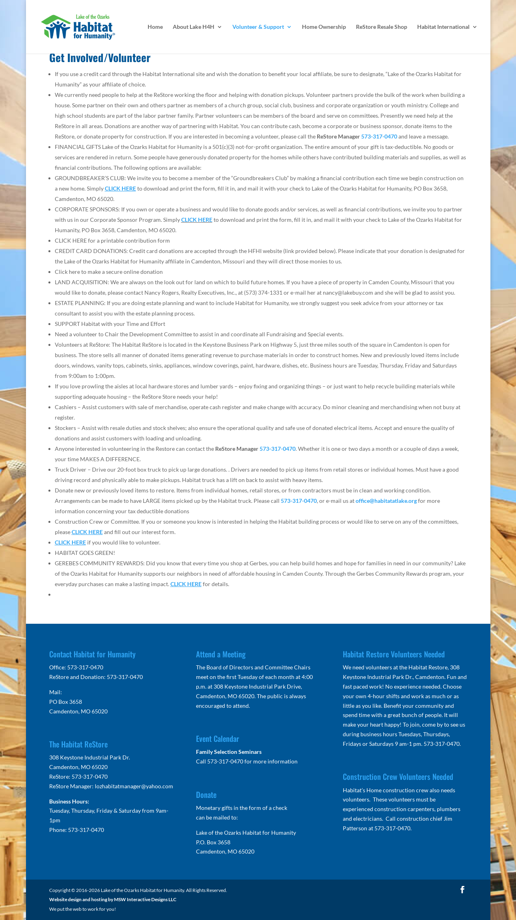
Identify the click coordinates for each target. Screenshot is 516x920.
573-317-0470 (379, 136)
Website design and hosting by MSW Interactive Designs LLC (112, 899)
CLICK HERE (196, 219)
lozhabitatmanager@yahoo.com (134, 786)
